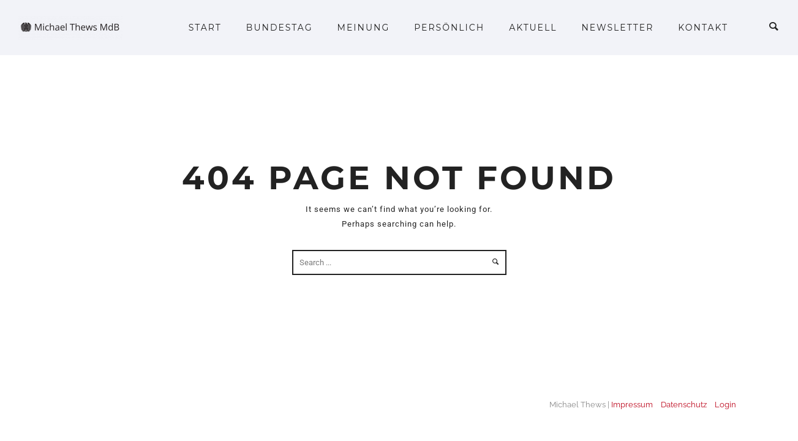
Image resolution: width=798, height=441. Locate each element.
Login (725, 404)
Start (205, 27)
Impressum (632, 404)
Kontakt (703, 27)
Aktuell (533, 27)
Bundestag (279, 27)
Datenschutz (684, 404)
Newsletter (617, 27)
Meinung (363, 27)
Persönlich (449, 27)
